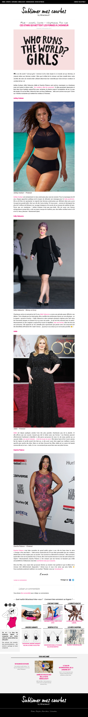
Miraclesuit (21, 2)
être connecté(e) (26, 593)
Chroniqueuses (30, 2)
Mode (32, 711)
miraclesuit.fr (59, 569)
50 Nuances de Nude (22, 664)
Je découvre (31, 618)
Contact (76, 2)
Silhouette (53, 711)
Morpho (38, 711)
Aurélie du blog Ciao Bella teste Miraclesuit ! (44, 677)
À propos (8, 2)
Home (3, 2)
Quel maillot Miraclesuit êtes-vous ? (28, 599)
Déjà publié (82, 2)
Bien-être (45, 711)
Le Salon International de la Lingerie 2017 (66, 668)
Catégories (14, 2)
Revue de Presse (39, 2)
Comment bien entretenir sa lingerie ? (59, 599)
